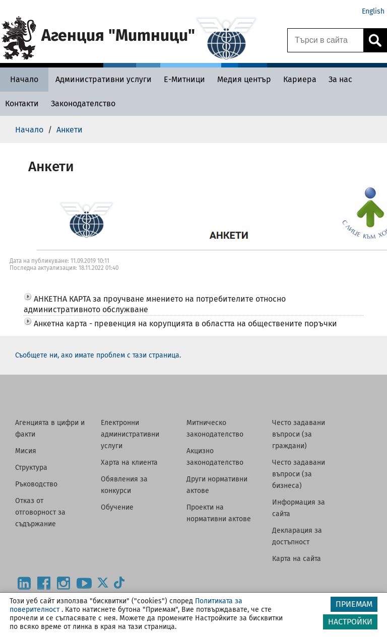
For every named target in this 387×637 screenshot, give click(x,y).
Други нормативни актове (216, 485)
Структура (31, 467)
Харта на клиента (129, 462)
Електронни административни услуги (130, 434)
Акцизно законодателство (214, 457)
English (373, 11)
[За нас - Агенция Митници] (340, 79)
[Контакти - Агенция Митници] (22, 103)
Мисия (25, 451)
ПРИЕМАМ (354, 604)
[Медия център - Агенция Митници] (244, 79)
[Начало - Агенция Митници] (24, 79)
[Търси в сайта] (325, 40)
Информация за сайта (298, 508)
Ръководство (36, 484)
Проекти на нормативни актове (218, 513)
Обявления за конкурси (124, 485)
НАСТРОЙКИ (350, 621)
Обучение (117, 507)
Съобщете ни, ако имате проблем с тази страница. (98, 355)
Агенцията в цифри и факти (50, 428)
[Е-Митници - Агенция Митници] (184, 79)
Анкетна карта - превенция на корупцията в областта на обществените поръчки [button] (185, 323)
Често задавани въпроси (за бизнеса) (298, 474)
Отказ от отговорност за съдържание (40, 512)
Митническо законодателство (214, 428)
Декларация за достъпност (297, 536)
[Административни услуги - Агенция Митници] (103, 79)
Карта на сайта (296, 558)
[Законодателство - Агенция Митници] (83, 103)
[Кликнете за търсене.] (374, 40)
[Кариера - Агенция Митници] (299, 79)
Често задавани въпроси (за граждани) (298, 434)
